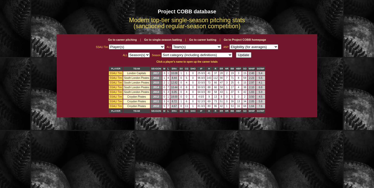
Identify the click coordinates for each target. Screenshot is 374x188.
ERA (174, 68)
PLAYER (116, 68)
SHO (193, 68)
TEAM (136, 68)
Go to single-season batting (163, 39)
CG (187, 68)
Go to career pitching (122, 39)
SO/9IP (260, 68)
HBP (238, 68)
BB (232, 68)
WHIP (251, 68)
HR (226, 68)
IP (201, 68)
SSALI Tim (116, 73)
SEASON (156, 68)
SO (244, 68)
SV (181, 68)
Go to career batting (202, 39)
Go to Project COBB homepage (245, 39)
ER (221, 68)
